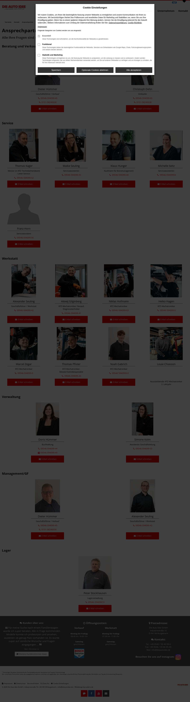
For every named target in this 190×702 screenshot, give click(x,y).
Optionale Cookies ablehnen (95, 70)
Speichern (56, 70)
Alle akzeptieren (133, 70)
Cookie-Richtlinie (135, 23)
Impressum (42, 27)
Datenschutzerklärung (118, 23)
